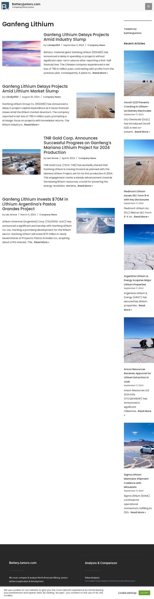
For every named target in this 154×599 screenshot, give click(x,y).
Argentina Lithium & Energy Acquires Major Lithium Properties (137, 280)
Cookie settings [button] (127, 592)
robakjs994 (53, 45)
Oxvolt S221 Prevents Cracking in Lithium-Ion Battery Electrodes (137, 106)
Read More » (100, 73)
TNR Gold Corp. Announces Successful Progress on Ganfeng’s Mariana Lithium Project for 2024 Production (77, 145)
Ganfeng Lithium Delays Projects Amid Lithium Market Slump (35, 89)
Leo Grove (52, 158)
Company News (96, 45)
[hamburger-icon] (148, 6)
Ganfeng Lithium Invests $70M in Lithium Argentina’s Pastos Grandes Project (35, 204)
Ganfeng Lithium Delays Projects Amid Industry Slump (76, 37)
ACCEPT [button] (144, 592)
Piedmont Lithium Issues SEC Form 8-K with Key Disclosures (136, 195)
